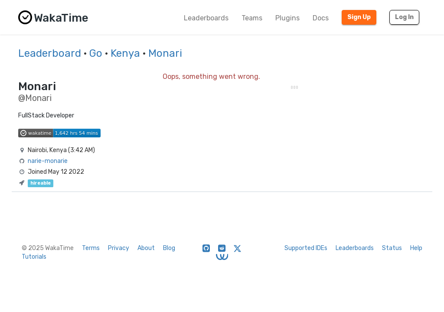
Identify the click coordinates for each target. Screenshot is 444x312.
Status (392, 248)
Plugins (287, 18)
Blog (169, 248)
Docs (321, 18)
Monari (165, 53)
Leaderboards (206, 18)
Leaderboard (49, 53)
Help (416, 248)
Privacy (118, 248)
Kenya (125, 53)
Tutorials (34, 256)
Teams (252, 18)
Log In (404, 17)
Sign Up (359, 17)
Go (95, 53)
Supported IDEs (305, 248)
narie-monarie (48, 161)
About (146, 248)
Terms (91, 248)
